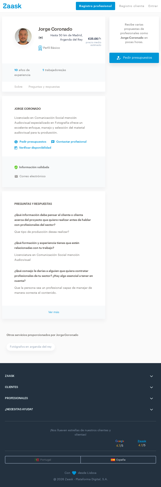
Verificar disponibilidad (32, 147)
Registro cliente (131, 6)
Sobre (18, 86)
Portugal (45, 459)
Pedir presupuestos (30, 141)
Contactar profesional (68, 141)
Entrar (153, 6)
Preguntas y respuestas (44, 86)
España (120, 459)
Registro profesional (95, 6)
